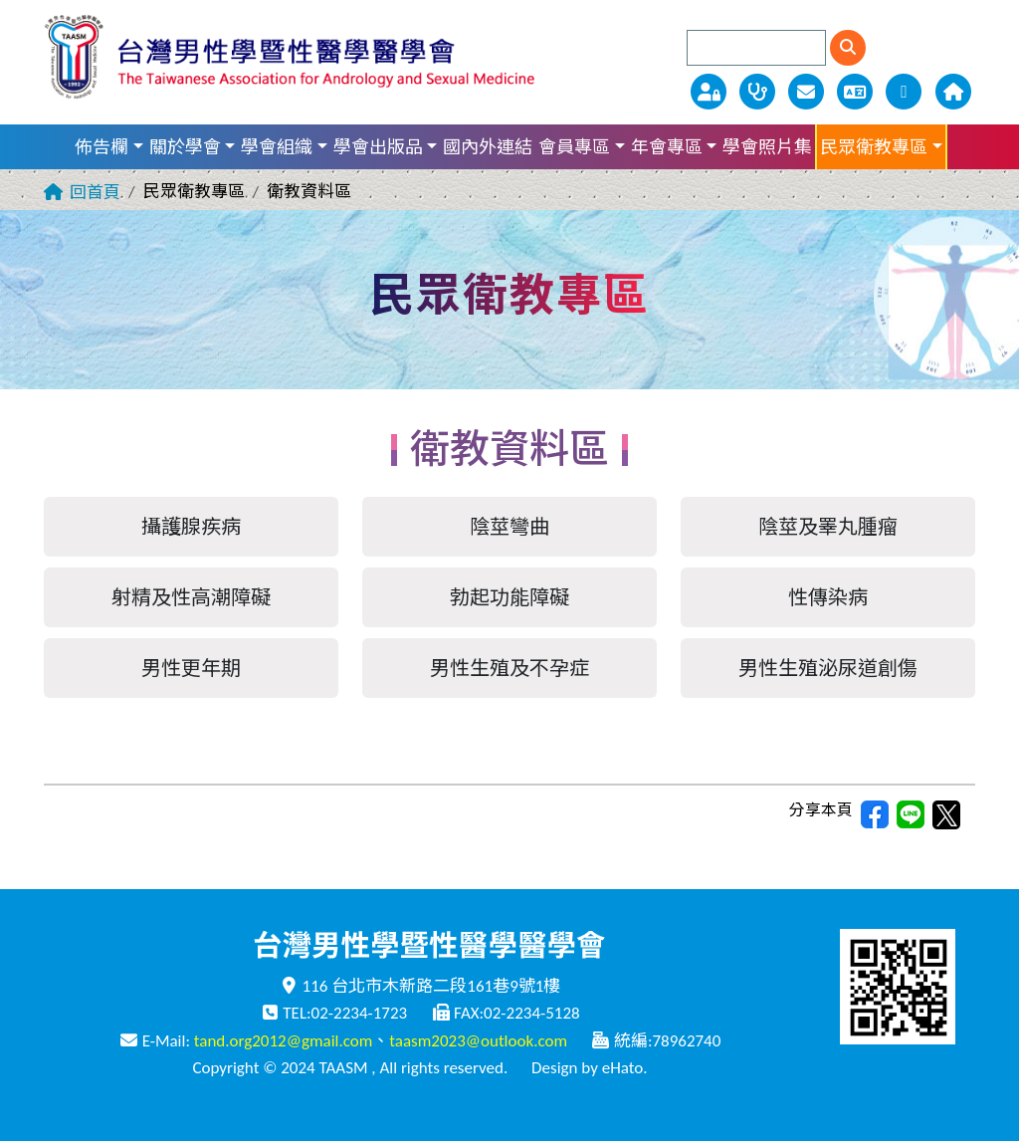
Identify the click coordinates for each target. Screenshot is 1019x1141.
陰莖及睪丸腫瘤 (828, 527)
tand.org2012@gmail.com (283, 1040)
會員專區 (574, 147)
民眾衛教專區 (873, 147)
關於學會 (185, 147)
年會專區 (667, 147)
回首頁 (95, 192)
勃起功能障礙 (509, 597)
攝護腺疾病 (191, 527)
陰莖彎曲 (509, 527)
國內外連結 (487, 147)
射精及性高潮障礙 (191, 597)
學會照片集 (767, 147)
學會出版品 (378, 147)
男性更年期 (191, 668)
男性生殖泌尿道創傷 (827, 668)
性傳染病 (828, 597)
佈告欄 (101, 147)
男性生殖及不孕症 (509, 668)
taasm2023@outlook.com (478, 1040)
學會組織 (276, 147)
